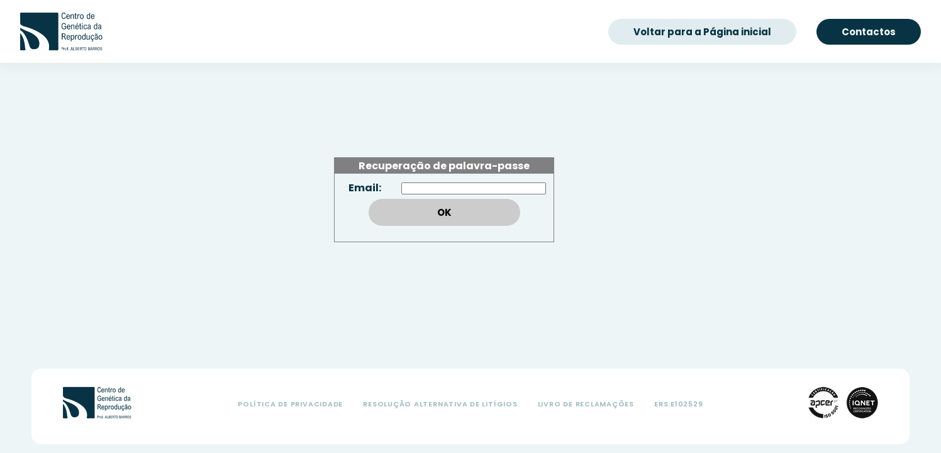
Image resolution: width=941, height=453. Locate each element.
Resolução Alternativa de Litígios (440, 404)
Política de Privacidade (290, 404)
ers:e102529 (678, 404)
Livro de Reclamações (586, 404)
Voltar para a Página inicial (702, 31)
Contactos (869, 31)
